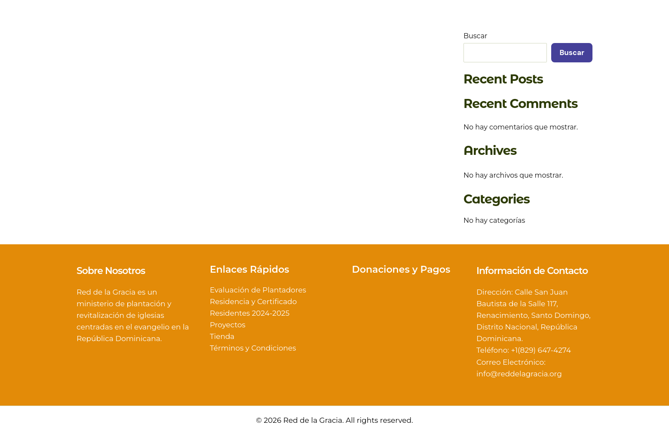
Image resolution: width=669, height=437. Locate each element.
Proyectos (228, 325)
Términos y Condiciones (253, 348)
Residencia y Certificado (253, 301)
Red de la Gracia (139, 29)
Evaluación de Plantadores (258, 290)
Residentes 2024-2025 (250, 313)
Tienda (222, 336)
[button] (358, 29)
